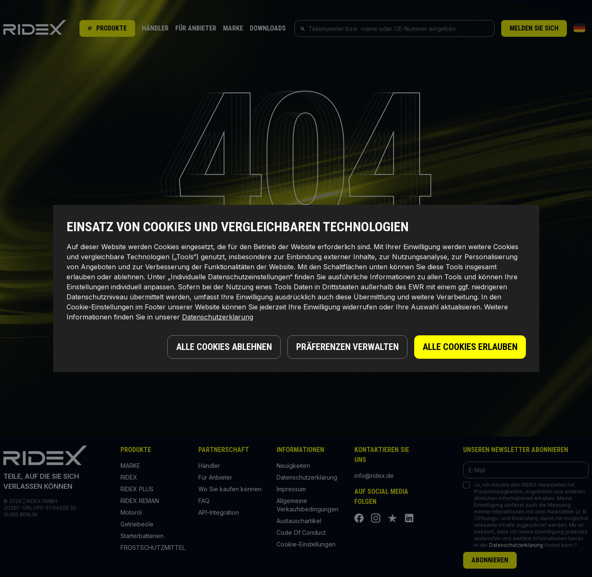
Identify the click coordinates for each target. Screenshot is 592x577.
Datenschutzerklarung (217, 317)
